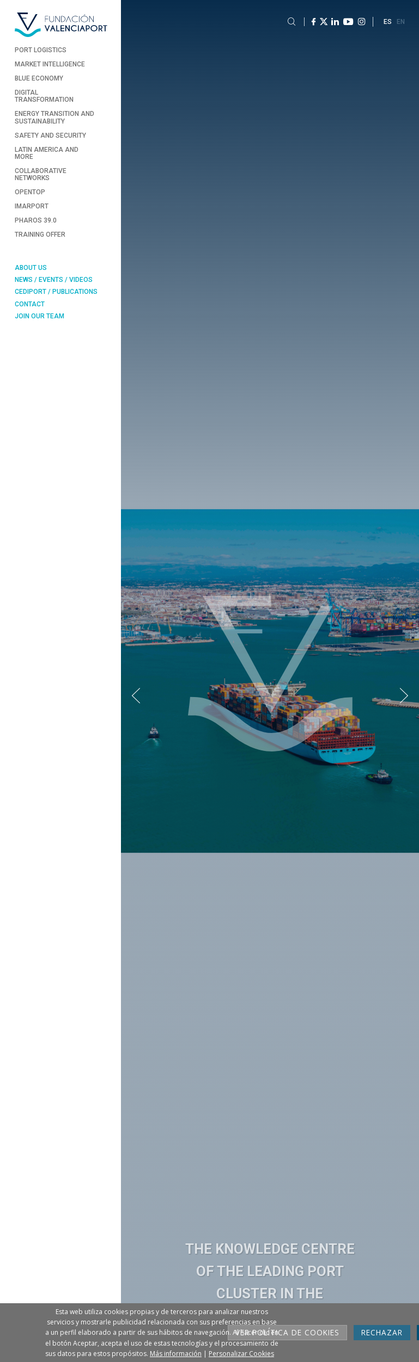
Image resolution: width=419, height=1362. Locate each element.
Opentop (30, 192)
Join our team (39, 316)
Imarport (31, 206)
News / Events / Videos (54, 280)
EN (401, 22)
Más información (176, 1353)
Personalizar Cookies (241, 1353)
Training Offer (40, 234)
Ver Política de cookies (287, 1332)
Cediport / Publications (56, 291)
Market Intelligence (50, 64)
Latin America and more (46, 153)
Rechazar (382, 1332)
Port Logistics (40, 50)
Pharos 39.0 (36, 220)
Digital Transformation (44, 96)
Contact (30, 304)
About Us (31, 268)
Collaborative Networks (40, 174)
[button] (136, 696)
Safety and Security (50, 135)
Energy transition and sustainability (54, 117)
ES (388, 22)
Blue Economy (39, 78)
